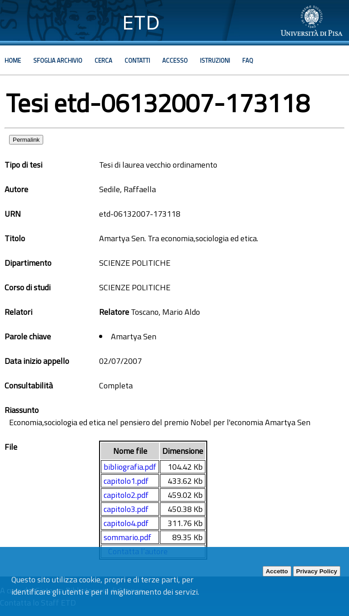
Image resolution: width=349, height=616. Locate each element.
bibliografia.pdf (130, 467)
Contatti (137, 60)
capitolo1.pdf (126, 481)
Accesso (175, 60)
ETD (141, 22)
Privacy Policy (316, 571)
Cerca (103, 60)
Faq (247, 60)
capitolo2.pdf (126, 495)
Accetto (277, 571)
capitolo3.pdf (126, 509)
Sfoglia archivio (57, 60)
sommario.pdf (127, 537)
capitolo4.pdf (126, 523)
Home (13, 60)
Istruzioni (215, 60)
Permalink (26, 139)
